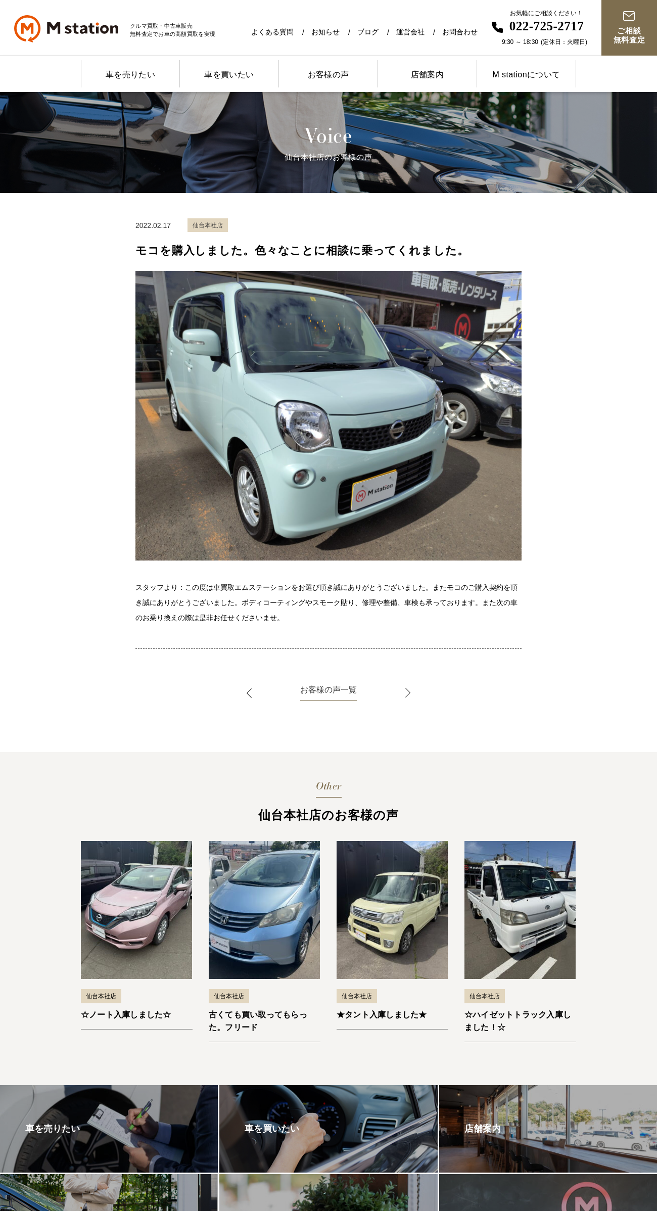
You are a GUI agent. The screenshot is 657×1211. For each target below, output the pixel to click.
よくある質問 (272, 32)
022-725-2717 (546, 26)
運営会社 (410, 32)
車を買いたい (229, 74)
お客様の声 (328, 74)
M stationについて (526, 74)
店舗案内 (427, 74)
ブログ (368, 32)
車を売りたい (130, 74)
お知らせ (325, 32)
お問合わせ (460, 32)
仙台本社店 (101, 996)
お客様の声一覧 (328, 689)
